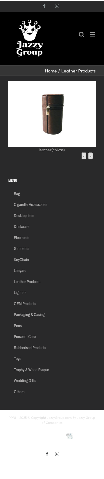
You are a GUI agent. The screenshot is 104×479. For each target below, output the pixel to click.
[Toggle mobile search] (81, 34)
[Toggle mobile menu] (93, 34)
